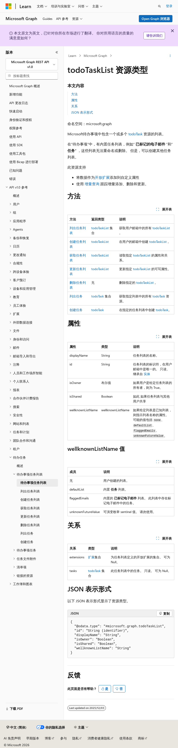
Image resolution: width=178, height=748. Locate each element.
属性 (74, 100)
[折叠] (57, 52)
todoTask (135, 133)
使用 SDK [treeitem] (16, 145)
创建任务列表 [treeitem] (30, 499)
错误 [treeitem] (12, 178)
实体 (147, 374)
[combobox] (32, 64)
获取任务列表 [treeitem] (30, 508)
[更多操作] (170, 55)
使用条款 (125, 738)
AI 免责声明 (12, 738)
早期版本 (32, 738)
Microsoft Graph (95, 55)
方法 (74, 94)
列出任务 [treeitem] (26, 533)
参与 (63, 738)
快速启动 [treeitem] (15, 111)
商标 (141, 738)
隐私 (75, 738)
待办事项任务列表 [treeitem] (33, 482)
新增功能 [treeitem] (15, 94)
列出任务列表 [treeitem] (30, 491)
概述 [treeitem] (16, 195)
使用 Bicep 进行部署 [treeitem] (23, 162)
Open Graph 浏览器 (156, 18)
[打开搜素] (159, 6)
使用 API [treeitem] (15, 136)
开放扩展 (102, 177)
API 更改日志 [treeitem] (18, 103)
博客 (48, 738)
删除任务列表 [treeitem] (30, 525)
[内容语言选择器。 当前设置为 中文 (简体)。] (16, 727)
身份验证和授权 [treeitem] (20, 119)
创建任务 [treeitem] (26, 542)
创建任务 (76, 310)
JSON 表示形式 (82, 112)
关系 (74, 106)
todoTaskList (100, 228)
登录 (169, 6)
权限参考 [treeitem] (15, 128)
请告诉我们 (154, 35)
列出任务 (76, 296)
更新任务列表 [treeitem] (30, 516)
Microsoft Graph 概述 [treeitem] (24, 86)
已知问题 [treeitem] (15, 170)
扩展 (91, 557)
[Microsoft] (9, 6)
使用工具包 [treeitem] (17, 153)
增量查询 (92, 183)
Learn (72, 55)
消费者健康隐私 (99, 738)
